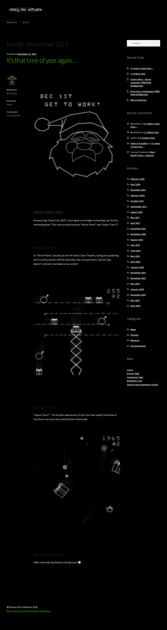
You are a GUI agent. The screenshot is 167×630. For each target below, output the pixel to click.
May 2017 (135, 217)
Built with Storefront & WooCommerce (29, 611)
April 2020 (135, 184)
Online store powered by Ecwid (142, 384)
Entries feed (133, 373)
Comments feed (135, 377)
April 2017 (135, 223)
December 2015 (138, 272)
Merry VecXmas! (138, 100)
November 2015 (138, 278)
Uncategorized (137, 345)
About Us (12, 22)
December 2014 (138, 294)
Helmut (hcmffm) (139, 143)
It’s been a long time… (141, 68)
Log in (130, 369)
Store (26, 22)
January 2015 (137, 289)
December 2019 (138, 189)
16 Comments (13, 115)
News (9, 104)
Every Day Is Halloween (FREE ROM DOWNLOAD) (145, 93)
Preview (134, 335)
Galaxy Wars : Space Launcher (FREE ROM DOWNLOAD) (140, 82)
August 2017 (136, 212)
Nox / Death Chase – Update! (143, 154)
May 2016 (135, 256)
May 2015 (135, 283)
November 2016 (138, 234)
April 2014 (135, 305)
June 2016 (135, 250)
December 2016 (138, 228)
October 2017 (137, 201)
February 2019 (137, 195)
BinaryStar (12, 93)
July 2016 (135, 245)
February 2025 (137, 179)
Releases (134, 340)
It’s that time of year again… (42, 60)
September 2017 (138, 206)
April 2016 (135, 261)
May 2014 (135, 300)
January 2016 (137, 267)
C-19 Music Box (137, 73)
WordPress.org (134, 380)
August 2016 (136, 239)
